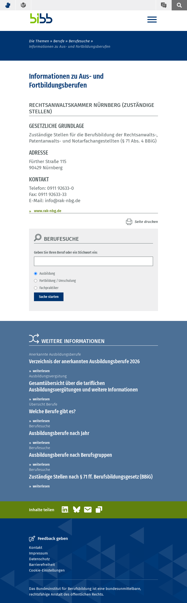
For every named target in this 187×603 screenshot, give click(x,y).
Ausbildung (47, 273)
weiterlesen (41, 371)
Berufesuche (79, 41)
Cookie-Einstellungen (47, 570)
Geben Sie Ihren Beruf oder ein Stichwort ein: (65, 252)
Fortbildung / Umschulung (57, 280)
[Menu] (152, 20)
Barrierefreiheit (42, 564)
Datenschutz (39, 559)
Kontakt (35, 547)
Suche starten (49, 296)
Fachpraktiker (49, 288)
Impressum (38, 553)
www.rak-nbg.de (47, 211)
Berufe (58, 41)
